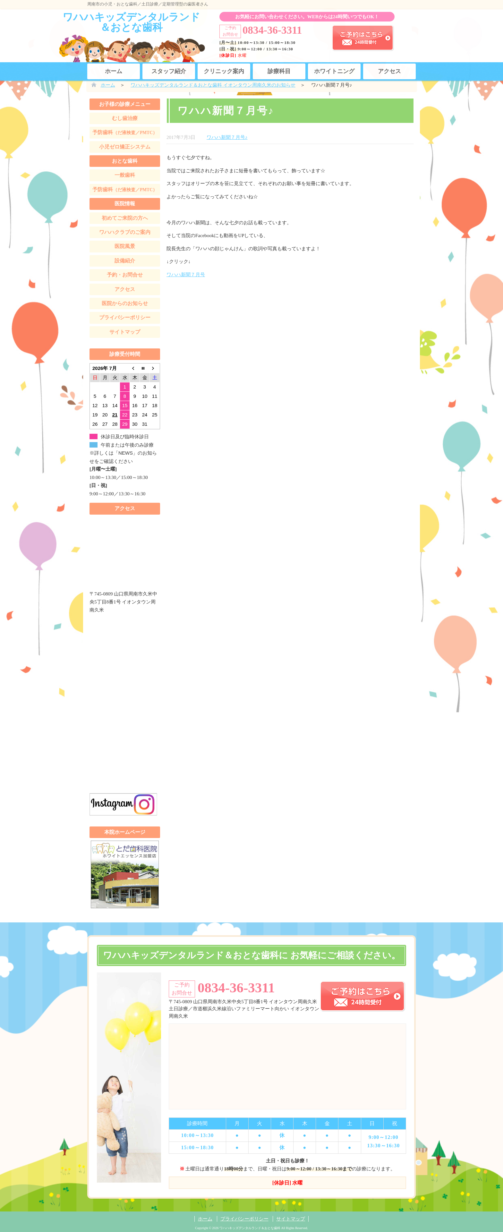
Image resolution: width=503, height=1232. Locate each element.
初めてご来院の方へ (125, 218)
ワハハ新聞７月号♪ (227, 137)
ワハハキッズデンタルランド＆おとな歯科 (131, 22)
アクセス (389, 71)
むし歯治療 (125, 118)
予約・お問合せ (125, 275)
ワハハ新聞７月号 (185, 274)
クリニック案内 (224, 71)
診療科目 (279, 71)
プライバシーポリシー (124, 317)
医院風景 (125, 246)
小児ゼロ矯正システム (124, 147)
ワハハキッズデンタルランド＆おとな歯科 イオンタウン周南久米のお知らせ (213, 85)
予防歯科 (124, 132)
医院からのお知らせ (125, 303)
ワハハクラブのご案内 (124, 232)
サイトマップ (124, 332)
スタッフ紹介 (168, 71)
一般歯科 (125, 175)
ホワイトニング (334, 71)
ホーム (113, 71)
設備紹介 (125, 260)
